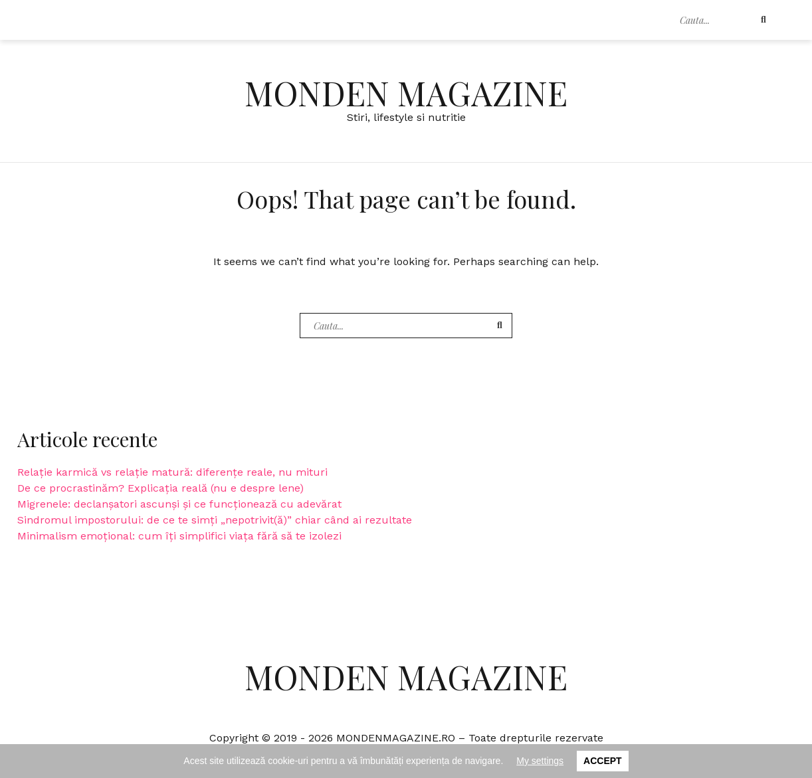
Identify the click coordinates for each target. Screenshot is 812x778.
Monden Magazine (406, 92)
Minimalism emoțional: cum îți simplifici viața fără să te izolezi (179, 536)
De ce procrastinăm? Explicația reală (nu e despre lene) (160, 488)
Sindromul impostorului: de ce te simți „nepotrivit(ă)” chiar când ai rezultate (214, 520)
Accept (602, 760)
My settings (539, 760)
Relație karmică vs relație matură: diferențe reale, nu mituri (172, 472)
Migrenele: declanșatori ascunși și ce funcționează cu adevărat (179, 504)
